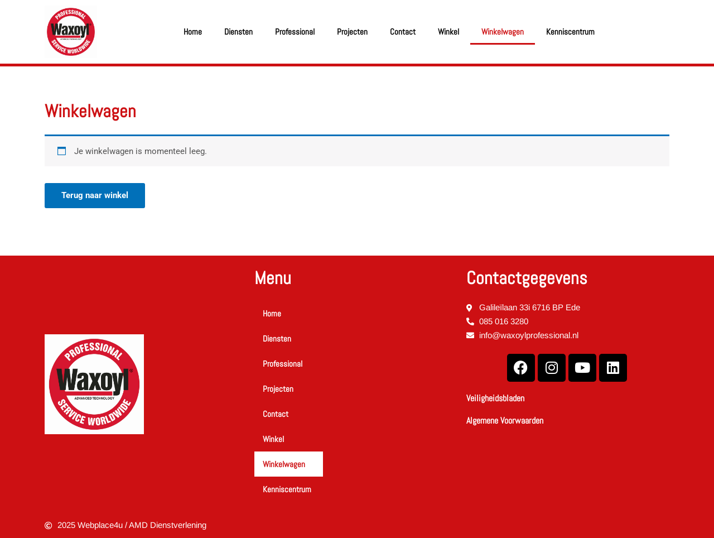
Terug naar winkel (94, 195)
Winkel (448, 31)
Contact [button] (403, 31)
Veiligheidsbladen (495, 398)
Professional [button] (295, 31)
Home (193, 31)
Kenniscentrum (570, 31)
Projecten (352, 31)
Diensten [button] (238, 31)
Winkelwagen (502, 31)
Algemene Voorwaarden (504, 420)
